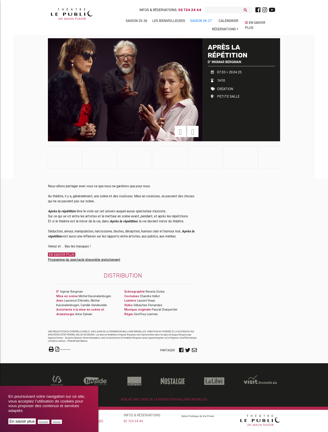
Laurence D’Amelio (76, 302)
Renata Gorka (155, 293)
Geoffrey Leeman (146, 316)
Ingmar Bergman (226, 63)
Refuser (57, 422)
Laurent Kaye (146, 302)
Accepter (43, 422)
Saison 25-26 (136, 21)
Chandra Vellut (150, 298)
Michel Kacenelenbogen (95, 298)
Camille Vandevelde (94, 307)
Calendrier (228, 21)
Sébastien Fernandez (147, 307)
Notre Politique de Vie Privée (198, 417)
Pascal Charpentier (165, 311)
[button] (180, 133)
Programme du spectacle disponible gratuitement (84, 261)
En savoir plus (22, 421)
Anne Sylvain (83, 316)
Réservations (224, 30)
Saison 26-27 (201, 21)
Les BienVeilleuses (168, 21)
